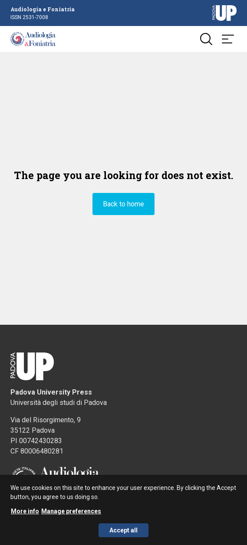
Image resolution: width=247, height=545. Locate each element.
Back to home (123, 204)
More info (25, 513)
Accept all (123, 532)
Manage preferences (71, 513)
